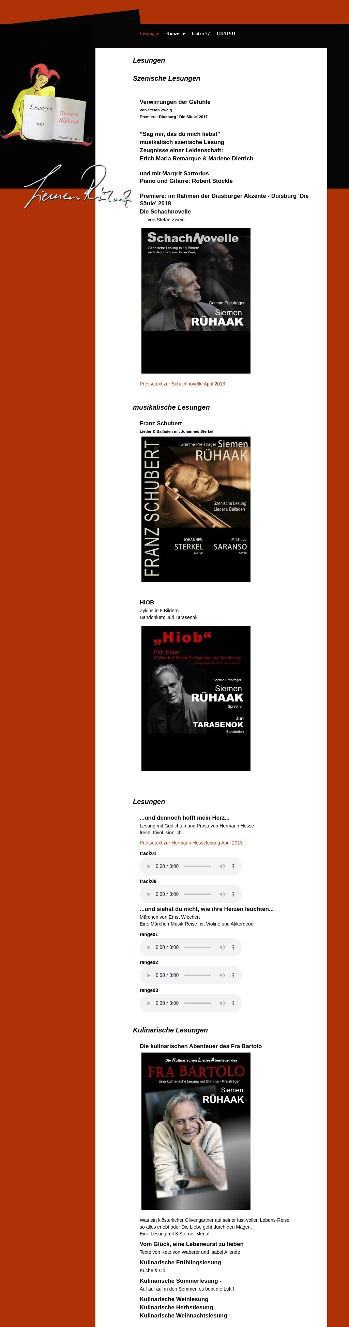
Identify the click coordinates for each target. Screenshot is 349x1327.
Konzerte (175, 33)
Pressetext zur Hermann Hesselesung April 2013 (191, 843)
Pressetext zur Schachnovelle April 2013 (182, 383)
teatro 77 (201, 33)
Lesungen (150, 33)
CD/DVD (226, 33)
